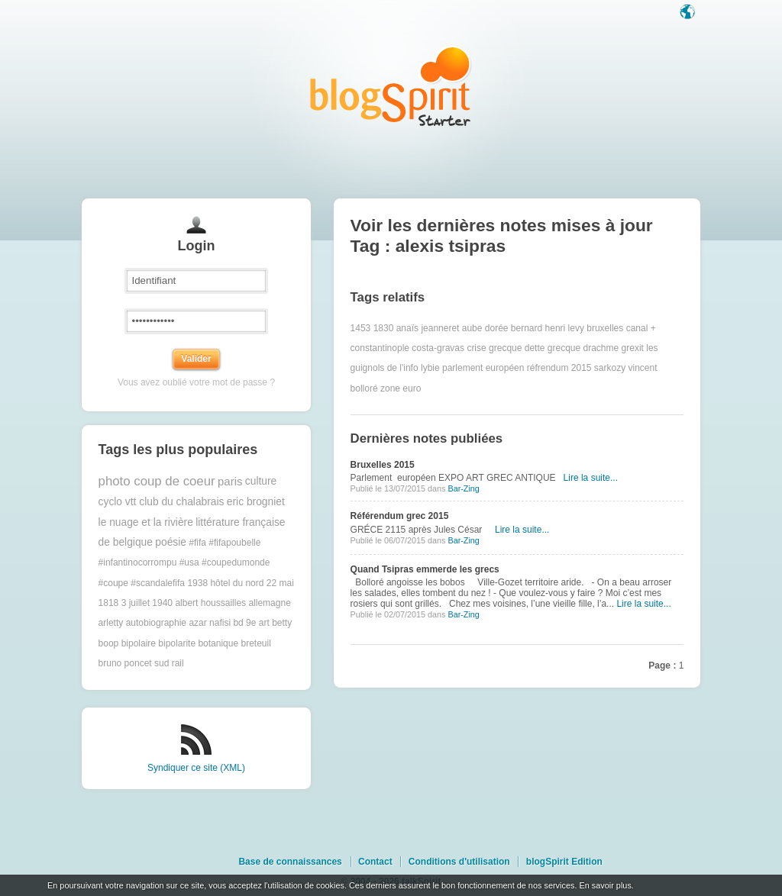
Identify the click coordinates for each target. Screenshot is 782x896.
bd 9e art (251, 622)
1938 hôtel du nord (225, 583)
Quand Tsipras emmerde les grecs (425, 569)
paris (230, 481)
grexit (633, 348)
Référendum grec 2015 (400, 516)
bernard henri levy (547, 328)
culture (260, 481)
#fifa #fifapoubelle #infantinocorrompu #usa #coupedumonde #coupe (184, 562)
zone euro (400, 388)
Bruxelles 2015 (383, 464)
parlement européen (483, 368)
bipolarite (177, 643)
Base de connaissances (289, 861)
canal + (641, 328)
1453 (361, 328)
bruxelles (604, 328)
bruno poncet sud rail (141, 663)
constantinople (380, 348)
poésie (170, 542)
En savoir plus (605, 885)
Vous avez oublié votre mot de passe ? (196, 382)
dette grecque (552, 348)
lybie (430, 368)
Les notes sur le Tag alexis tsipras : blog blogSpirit (391, 86)
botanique (218, 643)
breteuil (255, 643)
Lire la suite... (591, 477)
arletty (111, 622)
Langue (689, 13)
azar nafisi (210, 622)
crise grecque (494, 348)
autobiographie (156, 622)
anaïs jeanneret (428, 328)
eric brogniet (256, 502)
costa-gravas (438, 348)
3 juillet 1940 (147, 603)
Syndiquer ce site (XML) (196, 767)
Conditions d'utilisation (459, 861)
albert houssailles (210, 603)
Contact (375, 861)
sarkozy (609, 368)
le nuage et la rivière (146, 522)
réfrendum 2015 (559, 368)
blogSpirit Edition (564, 861)
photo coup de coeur (157, 481)
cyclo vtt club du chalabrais (162, 502)
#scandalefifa (158, 583)
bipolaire (138, 643)
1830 (383, 328)
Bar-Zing (463, 488)
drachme (601, 348)
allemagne (269, 603)
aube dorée (485, 328)
